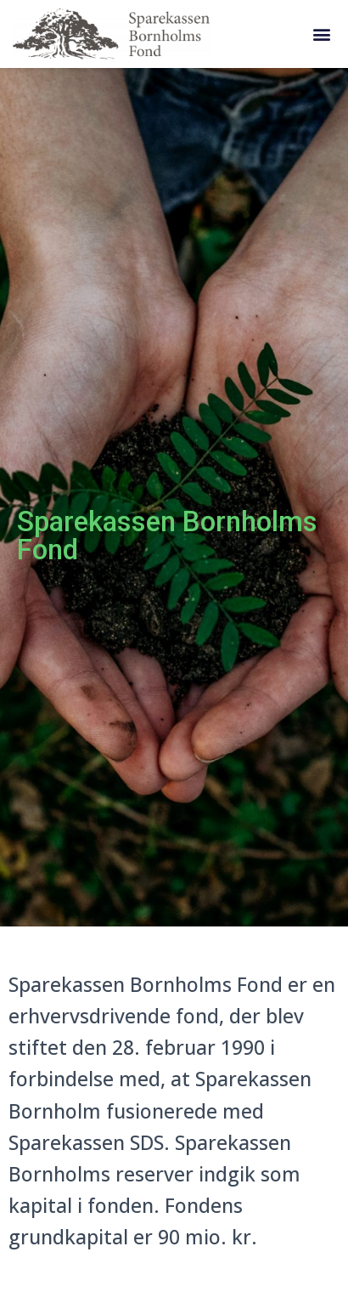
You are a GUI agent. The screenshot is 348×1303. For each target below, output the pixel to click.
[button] (321, 34)
